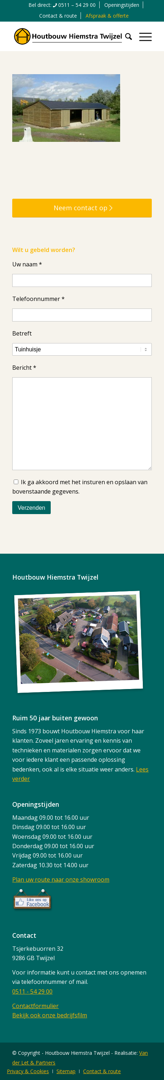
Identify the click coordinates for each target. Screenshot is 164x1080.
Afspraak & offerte (107, 15)
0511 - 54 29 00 (32, 991)
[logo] (68, 36)
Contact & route (58, 15)
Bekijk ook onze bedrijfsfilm (49, 1015)
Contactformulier (35, 1006)
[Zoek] (125, 36)
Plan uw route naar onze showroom (60, 879)
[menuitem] (62, 4)
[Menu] (142, 36)
